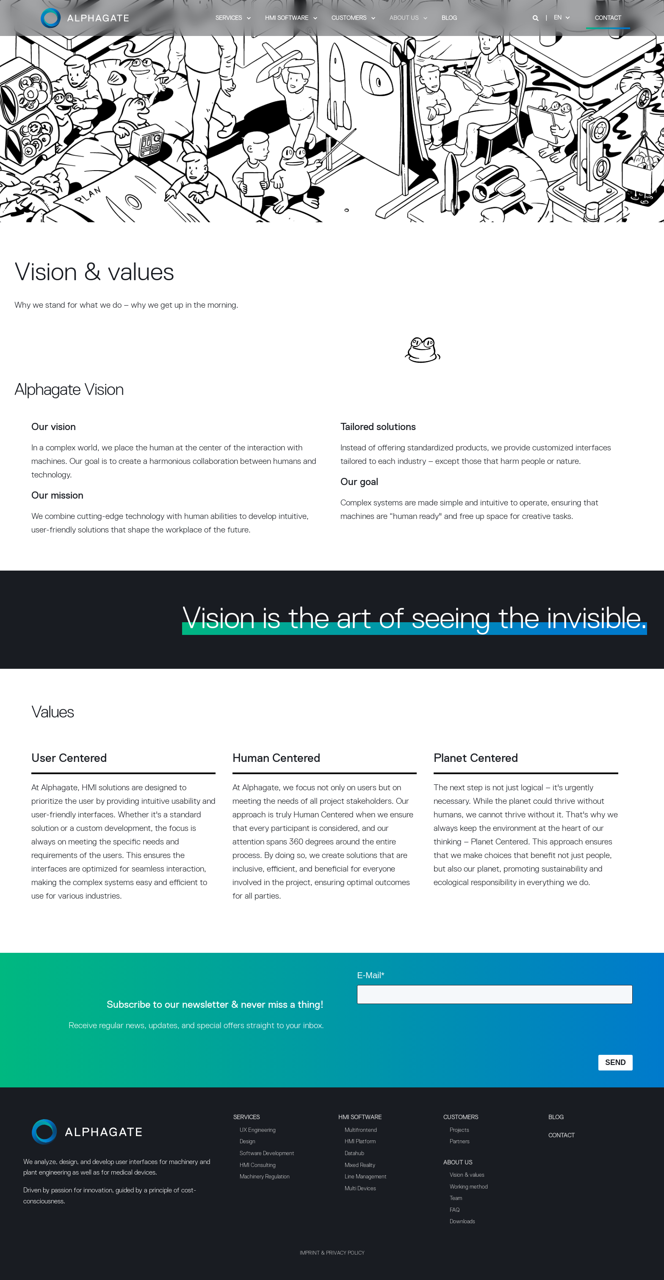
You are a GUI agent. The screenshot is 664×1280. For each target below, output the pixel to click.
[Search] (536, 18)
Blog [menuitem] (556, 1117)
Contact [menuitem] (561, 1136)
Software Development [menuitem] (267, 1153)
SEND (615, 1062)
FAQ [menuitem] (454, 1210)
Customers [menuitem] (460, 1117)
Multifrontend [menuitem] (361, 1130)
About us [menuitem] (457, 1163)
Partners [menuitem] (460, 1142)
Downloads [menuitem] (462, 1222)
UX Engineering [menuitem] (258, 1130)
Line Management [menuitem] (366, 1177)
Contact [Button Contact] (608, 18)
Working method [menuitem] (469, 1187)
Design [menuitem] (247, 1142)
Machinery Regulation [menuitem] (265, 1177)
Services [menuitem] (246, 1117)
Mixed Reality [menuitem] (360, 1165)
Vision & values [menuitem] (467, 1175)
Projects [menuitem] (459, 1130)
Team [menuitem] (456, 1198)
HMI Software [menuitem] (360, 1117)
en (558, 18)
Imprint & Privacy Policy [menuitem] (332, 1253)
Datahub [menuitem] (354, 1153)
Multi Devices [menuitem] (360, 1189)
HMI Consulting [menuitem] (258, 1165)
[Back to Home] (85, 29)
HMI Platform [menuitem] (360, 1142)
